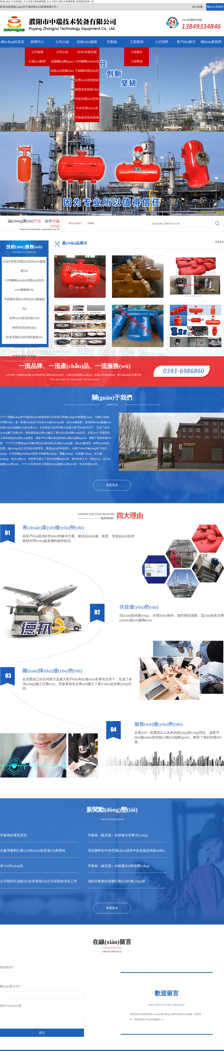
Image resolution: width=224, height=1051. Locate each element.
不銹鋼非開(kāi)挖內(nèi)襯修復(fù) (87, 72)
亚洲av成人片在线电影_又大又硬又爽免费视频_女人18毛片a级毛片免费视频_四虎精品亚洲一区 (47, 1)
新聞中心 (37, 42)
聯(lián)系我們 (215, 6)
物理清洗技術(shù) (87, 89)
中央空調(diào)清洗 (87, 109)
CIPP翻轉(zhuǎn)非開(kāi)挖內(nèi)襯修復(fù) (86, 63)
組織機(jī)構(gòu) (62, 61)
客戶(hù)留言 (186, 42)
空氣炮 (112, 42)
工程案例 (136, 42)
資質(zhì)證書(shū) (62, 70)
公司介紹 (62, 42)
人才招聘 (161, 42)
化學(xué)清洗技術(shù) (87, 81)
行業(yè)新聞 (37, 61)
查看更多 (219, 242)
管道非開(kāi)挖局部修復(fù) (87, 100)
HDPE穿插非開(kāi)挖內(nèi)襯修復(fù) (86, 53)
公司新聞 (37, 52)
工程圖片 (137, 52)
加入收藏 (197, 6)
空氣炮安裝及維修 (87, 117)
